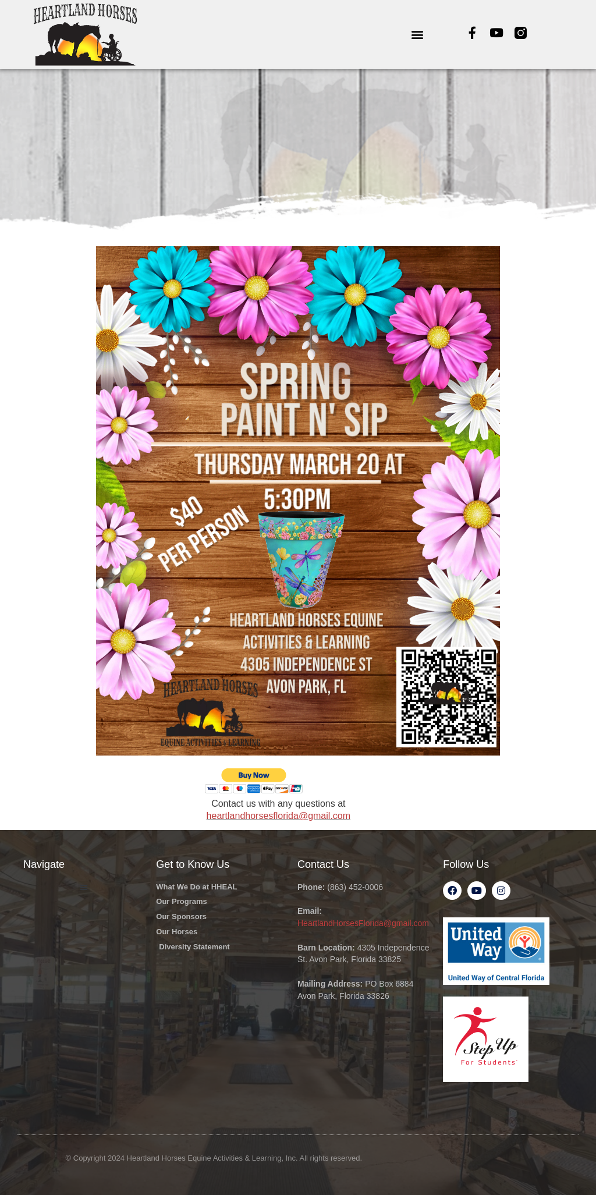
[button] (417, 34)
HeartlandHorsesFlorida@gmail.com (363, 923)
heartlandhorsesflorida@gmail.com (278, 816)
